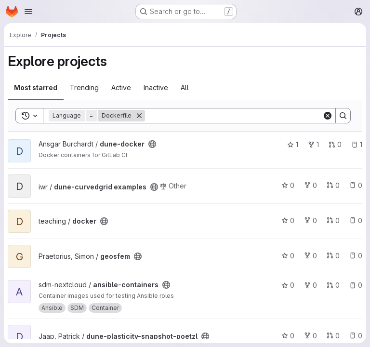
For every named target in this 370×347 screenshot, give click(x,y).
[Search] (233, 115)
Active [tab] (121, 87)
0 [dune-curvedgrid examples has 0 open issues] (355, 185)
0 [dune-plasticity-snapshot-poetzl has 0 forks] (310, 336)
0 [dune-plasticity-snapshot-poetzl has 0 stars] (287, 336)
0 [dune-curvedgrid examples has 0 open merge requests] (333, 185)
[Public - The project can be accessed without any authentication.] (152, 144)
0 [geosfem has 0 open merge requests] (333, 256)
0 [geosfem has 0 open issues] (355, 256)
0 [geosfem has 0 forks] (310, 256)
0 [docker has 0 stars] (287, 220)
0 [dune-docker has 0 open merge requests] (335, 144)
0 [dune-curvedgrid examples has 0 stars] (287, 185)
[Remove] (139, 115)
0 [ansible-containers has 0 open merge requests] (333, 285)
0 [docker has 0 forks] (310, 220)
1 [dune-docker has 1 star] (292, 144)
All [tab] (185, 87)
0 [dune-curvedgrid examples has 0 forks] (310, 185)
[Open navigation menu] (28, 11)
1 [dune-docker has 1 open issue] (356, 144)
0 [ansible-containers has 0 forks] (310, 285)
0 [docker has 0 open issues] (355, 220)
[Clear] (327, 115)
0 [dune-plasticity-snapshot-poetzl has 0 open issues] (355, 336)
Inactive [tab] (156, 87)
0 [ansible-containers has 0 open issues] (355, 285)
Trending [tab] (84, 87)
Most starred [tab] (35, 87)
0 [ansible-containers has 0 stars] (287, 285)
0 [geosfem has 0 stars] (287, 256)
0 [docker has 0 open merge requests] (333, 220)
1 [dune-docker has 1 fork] (313, 144)
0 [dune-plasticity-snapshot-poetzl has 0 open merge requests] (333, 336)
